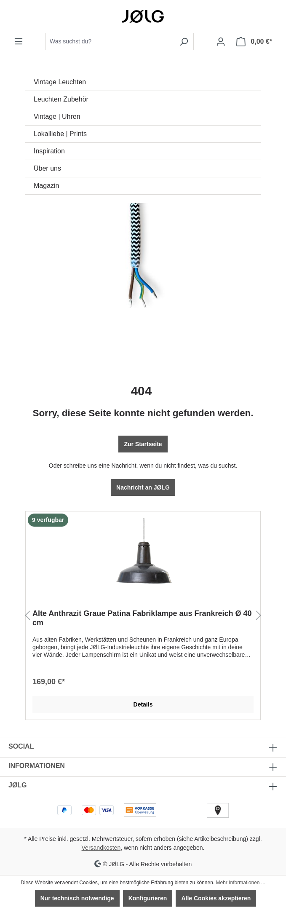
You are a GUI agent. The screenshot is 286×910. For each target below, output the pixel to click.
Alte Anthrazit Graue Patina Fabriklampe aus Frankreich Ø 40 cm (142, 618)
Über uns (47, 168)
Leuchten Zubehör (61, 99)
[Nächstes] (258, 615)
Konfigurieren (147, 898)
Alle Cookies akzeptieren (216, 898)
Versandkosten (101, 847)
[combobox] (109, 41)
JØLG (17, 785)
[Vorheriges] (27, 615)
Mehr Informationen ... (240, 883)
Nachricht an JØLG (143, 487)
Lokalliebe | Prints (60, 133)
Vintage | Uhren (57, 116)
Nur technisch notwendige (77, 898)
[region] (143, 615)
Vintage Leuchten (60, 82)
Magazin (46, 185)
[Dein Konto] (221, 41)
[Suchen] (184, 41)
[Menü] (18, 41)
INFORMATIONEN (36, 765)
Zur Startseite (143, 444)
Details (143, 704)
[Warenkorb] (254, 41)
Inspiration (49, 151)
